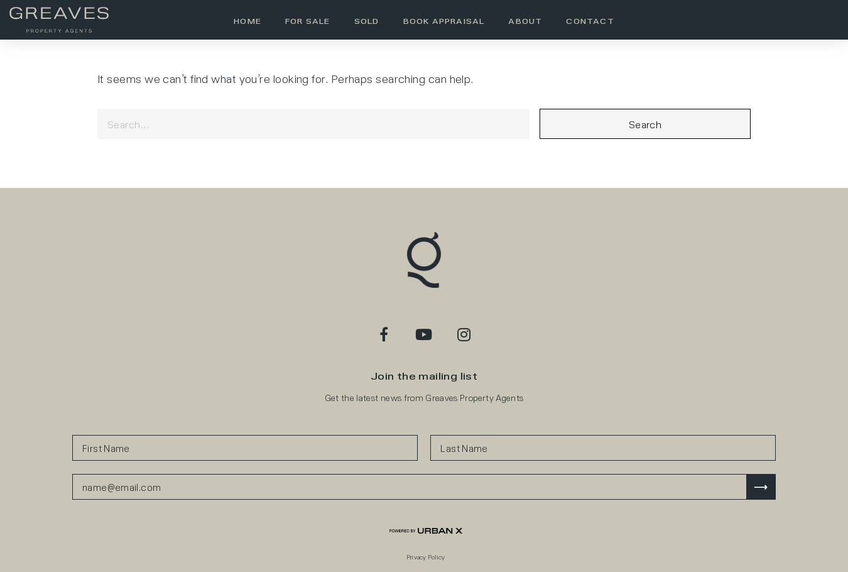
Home (247, 21)
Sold (366, 21)
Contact (590, 21)
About (525, 21)
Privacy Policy (425, 557)
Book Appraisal (444, 21)
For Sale (307, 21)
